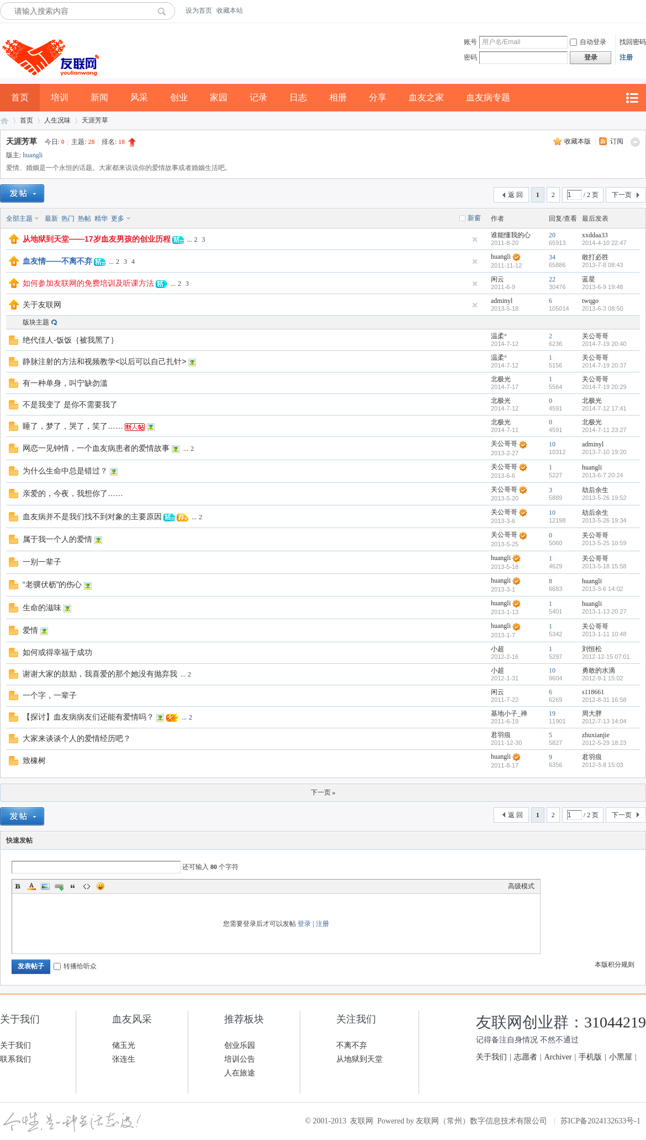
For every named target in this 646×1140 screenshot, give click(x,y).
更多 (117, 218)
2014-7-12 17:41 (604, 408)
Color (31, 886)
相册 (338, 97)
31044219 (615, 1022)
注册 (626, 57)
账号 (470, 42)
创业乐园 (239, 1045)
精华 (101, 218)
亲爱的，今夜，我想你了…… (73, 493)
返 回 (515, 195)
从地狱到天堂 (359, 1059)
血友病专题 (488, 97)
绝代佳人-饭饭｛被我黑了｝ (70, 339)
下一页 (622, 195)
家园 (218, 97)
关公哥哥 (595, 336)
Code (86, 886)
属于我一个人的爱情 (57, 539)
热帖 (84, 218)
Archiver (558, 1057)
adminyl (501, 301)
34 (552, 257)
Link (59, 886)
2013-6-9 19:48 (602, 287)
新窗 (474, 218)
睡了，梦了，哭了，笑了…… (73, 426)
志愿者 (525, 1057)
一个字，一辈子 (50, 695)
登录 (304, 924)
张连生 (123, 1059)
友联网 (4, 121)
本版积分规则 (614, 964)
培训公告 (239, 1059)
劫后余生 (595, 490)
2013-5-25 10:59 (604, 543)
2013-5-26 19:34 (604, 520)
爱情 (30, 630)
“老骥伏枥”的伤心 (52, 584)
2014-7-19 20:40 (604, 343)
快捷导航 (631, 97)
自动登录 (588, 42)
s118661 (593, 692)
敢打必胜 (595, 257)
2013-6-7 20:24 (602, 475)
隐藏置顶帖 (475, 239)
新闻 (99, 97)
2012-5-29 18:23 (604, 742)
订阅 (616, 141)
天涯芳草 (95, 120)
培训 (59, 97)
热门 (68, 218)
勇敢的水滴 (598, 670)
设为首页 (199, 10)
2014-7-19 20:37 (604, 365)
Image (45, 886)
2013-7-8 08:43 (602, 265)
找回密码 (632, 42)
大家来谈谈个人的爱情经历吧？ (77, 738)
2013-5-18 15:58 (604, 566)
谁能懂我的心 (511, 235)
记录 (258, 97)
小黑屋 (620, 1057)
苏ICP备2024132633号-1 (600, 1121)
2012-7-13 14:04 (604, 721)
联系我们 (15, 1059)
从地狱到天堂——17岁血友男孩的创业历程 (97, 239)
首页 (20, 97)
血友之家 (426, 97)
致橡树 (34, 760)
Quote (72, 886)
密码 (470, 57)
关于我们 (15, 1045)
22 (552, 279)
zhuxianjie (596, 735)
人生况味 (57, 120)
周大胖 (592, 713)
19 (552, 713)
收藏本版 (578, 141)
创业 (179, 97)
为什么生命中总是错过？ (65, 470)
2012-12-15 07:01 (606, 656)
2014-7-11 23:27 (604, 430)
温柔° (499, 336)
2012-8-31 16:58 (604, 699)
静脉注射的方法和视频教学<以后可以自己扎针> (104, 361)
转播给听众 (75, 966)
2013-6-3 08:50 (602, 308)
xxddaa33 (595, 235)
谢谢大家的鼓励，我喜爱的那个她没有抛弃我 (100, 673)
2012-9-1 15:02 (602, 678)
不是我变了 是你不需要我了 (70, 404)
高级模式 (521, 886)
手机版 (590, 1057)
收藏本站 (229, 10)
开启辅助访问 (643, 10)
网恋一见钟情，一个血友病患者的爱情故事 (96, 448)
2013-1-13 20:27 (604, 611)
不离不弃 (351, 1045)
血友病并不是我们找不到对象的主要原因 (92, 516)
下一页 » (323, 792)
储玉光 (123, 1045)
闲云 (497, 279)
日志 (298, 97)
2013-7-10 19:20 (604, 452)
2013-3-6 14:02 (602, 588)
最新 (51, 218)
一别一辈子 (42, 561)
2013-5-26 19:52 (604, 497)
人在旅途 (239, 1073)
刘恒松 (592, 649)
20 (552, 235)
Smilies (100, 886)
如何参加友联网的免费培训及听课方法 (88, 283)
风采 (139, 97)
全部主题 (19, 218)
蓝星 (588, 279)
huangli (33, 155)
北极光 (501, 379)
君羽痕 (501, 735)
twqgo (590, 301)
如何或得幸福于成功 (57, 652)
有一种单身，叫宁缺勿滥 (65, 383)
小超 (497, 649)
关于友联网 (42, 304)
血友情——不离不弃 (57, 261)
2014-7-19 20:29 (604, 386)
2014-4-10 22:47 (604, 242)
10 (552, 444)
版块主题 (36, 322)
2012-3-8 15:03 (602, 764)
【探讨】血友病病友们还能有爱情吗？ (88, 716)
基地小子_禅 (509, 713)
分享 (377, 97)
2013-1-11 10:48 (604, 634)
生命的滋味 (42, 607)
